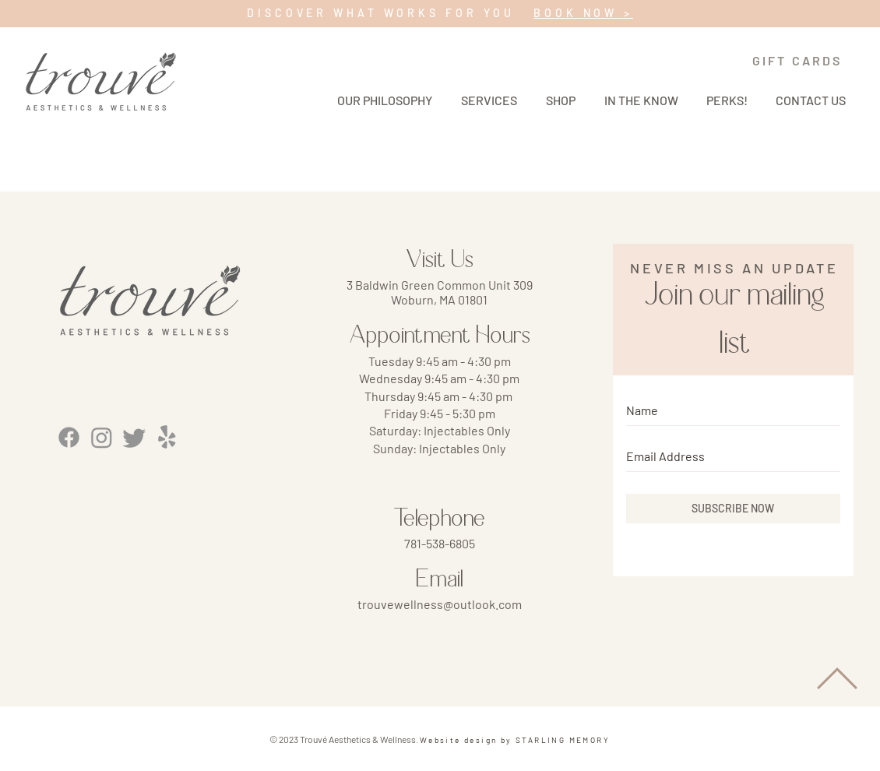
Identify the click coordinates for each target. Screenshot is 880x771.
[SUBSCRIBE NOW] (733, 508)
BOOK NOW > (583, 12)
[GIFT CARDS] (797, 60)
